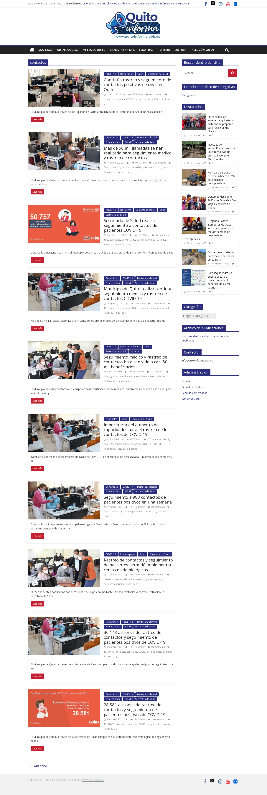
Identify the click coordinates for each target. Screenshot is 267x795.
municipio (158, 308)
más (145, 167)
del (156, 444)
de (136, 99)
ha (163, 376)
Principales (111, 419)
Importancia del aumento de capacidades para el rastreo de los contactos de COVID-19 (136, 429)
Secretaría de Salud (158, 74)
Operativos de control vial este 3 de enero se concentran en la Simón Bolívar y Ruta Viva (136, 3)
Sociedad (135, 351)
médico (152, 167)
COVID (129, 99)
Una (106, 516)
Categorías (188, 95)
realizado (118, 172)
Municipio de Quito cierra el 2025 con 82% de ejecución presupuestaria (221, 178)
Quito (157, 99)
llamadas (136, 167)
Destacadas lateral (147, 137)
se (129, 172)
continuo (124, 308)
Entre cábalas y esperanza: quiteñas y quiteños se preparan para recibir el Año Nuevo (221, 124)
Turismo (164, 49)
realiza (151, 239)
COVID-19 (111, 74)
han (128, 167)
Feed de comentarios (194, 393)
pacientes (142, 239)
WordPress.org (191, 398)
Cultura (180, 49)
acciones (120, 651)
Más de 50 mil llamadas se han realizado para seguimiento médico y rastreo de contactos (138, 153)
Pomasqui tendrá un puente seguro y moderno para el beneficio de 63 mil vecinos (220, 280)
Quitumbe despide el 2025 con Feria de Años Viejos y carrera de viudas (222, 202)
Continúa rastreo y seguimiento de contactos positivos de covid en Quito (137, 84)
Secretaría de (123, 244)
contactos (109, 99)
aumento (108, 444)
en (140, 99)
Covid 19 (126, 239)
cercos (107, 579)
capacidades (121, 444)
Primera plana (113, 142)
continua (120, 99)
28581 (111, 724)
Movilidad (45, 49)
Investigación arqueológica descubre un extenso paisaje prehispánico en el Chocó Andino (221, 152)
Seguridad (146, 49)
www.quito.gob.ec (93, 779)
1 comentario (156, 719)
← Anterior (38, 766)
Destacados (126, 74)
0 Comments (154, 94)
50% (106, 167)
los (119, 448)
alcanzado (118, 376)
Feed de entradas (192, 387)
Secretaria (109, 244)
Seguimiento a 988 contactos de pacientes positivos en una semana (138, 499)
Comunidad (112, 137)
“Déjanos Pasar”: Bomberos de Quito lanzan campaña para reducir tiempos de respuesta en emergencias (208, 230)
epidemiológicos (137, 579)
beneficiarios (132, 376)
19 (105, 308)
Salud (140, 74)
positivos (148, 99)
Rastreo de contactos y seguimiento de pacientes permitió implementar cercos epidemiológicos (138, 564)
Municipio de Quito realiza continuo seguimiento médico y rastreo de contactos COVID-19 (138, 293)
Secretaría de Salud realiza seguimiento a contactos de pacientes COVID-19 (130, 225)
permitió (120, 584)
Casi (142, 376)
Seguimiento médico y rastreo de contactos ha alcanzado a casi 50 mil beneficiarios (135, 361)
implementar (154, 579)
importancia (110, 448)
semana (162, 511)
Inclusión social (202, 49)
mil (159, 167)
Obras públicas (67, 49)
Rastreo (165, 99)
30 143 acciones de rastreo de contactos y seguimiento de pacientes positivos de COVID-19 (135, 637)
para (165, 167)
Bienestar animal (122, 49)
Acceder (186, 381)
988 (106, 511)
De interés (125, 209)
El (160, 444)
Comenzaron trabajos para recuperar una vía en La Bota (221, 256)
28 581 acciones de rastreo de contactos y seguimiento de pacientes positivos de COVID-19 (135, 709)
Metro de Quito (94, 49)
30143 (111, 651)
